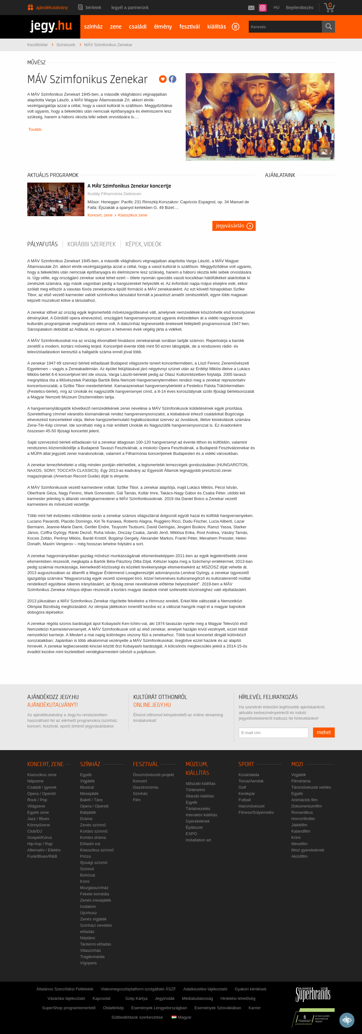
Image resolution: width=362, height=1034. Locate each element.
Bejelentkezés (299, 7)
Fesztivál (145, 764)
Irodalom (88, 906)
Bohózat (87, 875)
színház (93, 27)
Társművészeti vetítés (311, 787)
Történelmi (195, 789)
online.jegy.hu (152, 705)
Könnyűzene (38, 825)
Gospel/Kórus (39, 837)
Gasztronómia (145, 787)
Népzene (35, 781)
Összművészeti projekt (153, 774)
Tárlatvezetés (198, 808)
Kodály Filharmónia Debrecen (114, 193)
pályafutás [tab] (42, 244)
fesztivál (189, 27)
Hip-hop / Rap (39, 843)
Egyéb (86, 774)
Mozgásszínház (94, 887)
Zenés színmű (93, 825)
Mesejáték (89, 793)
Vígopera (88, 963)
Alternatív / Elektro (44, 850)
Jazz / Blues (38, 818)
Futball (244, 799)
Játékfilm (299, 825)
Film (137, 799)
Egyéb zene (38, 812)
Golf (242, 787)
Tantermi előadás (95, 944)
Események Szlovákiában (217, 1007)
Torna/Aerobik (251, 781)
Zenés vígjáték (93, 919)
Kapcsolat (101, 998)
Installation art (198, 840)
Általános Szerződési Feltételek (64, 989)
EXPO (191, 833)
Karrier (254, 1007)
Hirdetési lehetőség (238, 998)
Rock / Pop (37, 799)
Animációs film (304, 799)
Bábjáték (88, 812)
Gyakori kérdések (250, 989)
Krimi (84, 881)
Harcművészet (251, 806)
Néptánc (87, 937)
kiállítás (216, 27)
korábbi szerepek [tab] (91, 244)
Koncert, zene (100, 215)
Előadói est (90, 843)
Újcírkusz (88, 912)
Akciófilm (299, 856)
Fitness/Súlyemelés (256, 812)
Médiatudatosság (197, 998)
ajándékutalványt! (52, 705)
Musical (87, 787)
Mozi (297, 764)
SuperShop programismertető (69, 1007)
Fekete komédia (94, 894)
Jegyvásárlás (230, 226)
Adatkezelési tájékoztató (205, 989)
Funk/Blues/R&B (42, 856)
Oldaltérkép (113, 1007)
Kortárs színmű (93, 831)
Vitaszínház (90, 950)
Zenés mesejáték (95, 900)
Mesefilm (299, 843)
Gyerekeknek (198, 821)
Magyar (181, 1017)
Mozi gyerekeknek (307, 850)
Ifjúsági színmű (93, 862)
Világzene (36, 806)
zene (115, 27)
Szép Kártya (136, 998)
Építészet (194, 827)
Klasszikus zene (132, 215)
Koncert (140, 781)
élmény (163, 27)
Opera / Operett (41, 793)
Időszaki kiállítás (201, 783)
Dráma (86, 818)
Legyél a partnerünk (130, 7)
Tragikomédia (92, 956)
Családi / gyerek (41, 787)
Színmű (87, 868)
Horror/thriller (303, 818)
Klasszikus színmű (97, 850)
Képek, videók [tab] (143, 244)
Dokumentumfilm (306, 806)
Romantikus (302, 812)
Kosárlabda (248, 774)
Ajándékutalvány (52, 7)
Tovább (34, 129)
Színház (90, 764)
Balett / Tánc (91, 799)
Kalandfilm (301, 831)
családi (137, 27)
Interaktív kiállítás (201, 815)
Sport (246, 764)
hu (276, 7)
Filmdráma (301, 781)
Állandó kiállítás (200, 796)
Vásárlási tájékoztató (66, 998)
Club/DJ (34, 831)
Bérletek (93, 7)
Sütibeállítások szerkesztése (137, 1017)
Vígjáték (87, 781)
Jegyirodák (165, 998)
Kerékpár (246, 793)
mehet (324, 732)
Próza (85, 856)
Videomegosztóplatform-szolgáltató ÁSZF (138, 989)
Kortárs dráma (93, 837)
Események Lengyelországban (159, 1007)
